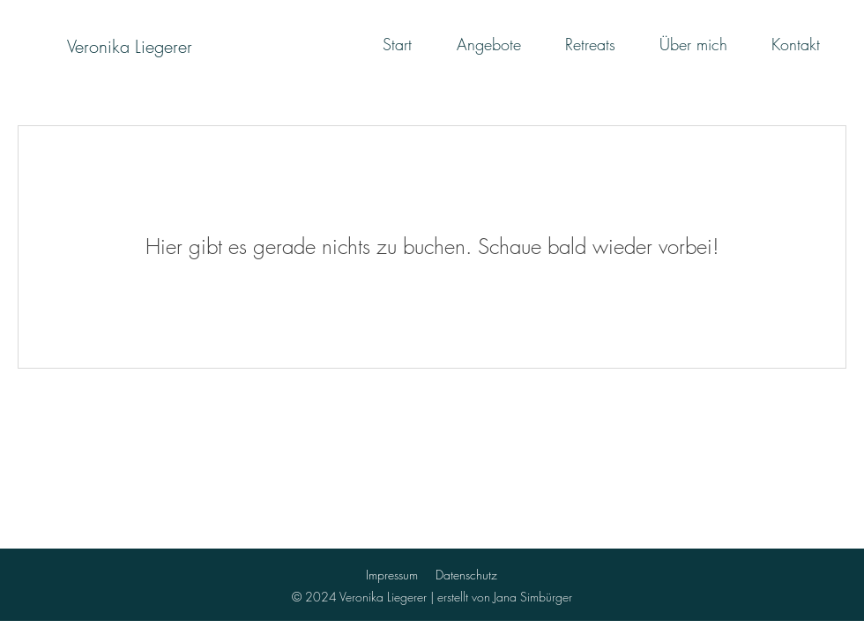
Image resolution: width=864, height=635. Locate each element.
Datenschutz (466, 574)
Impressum (392, 574)
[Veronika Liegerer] (129, 46)
